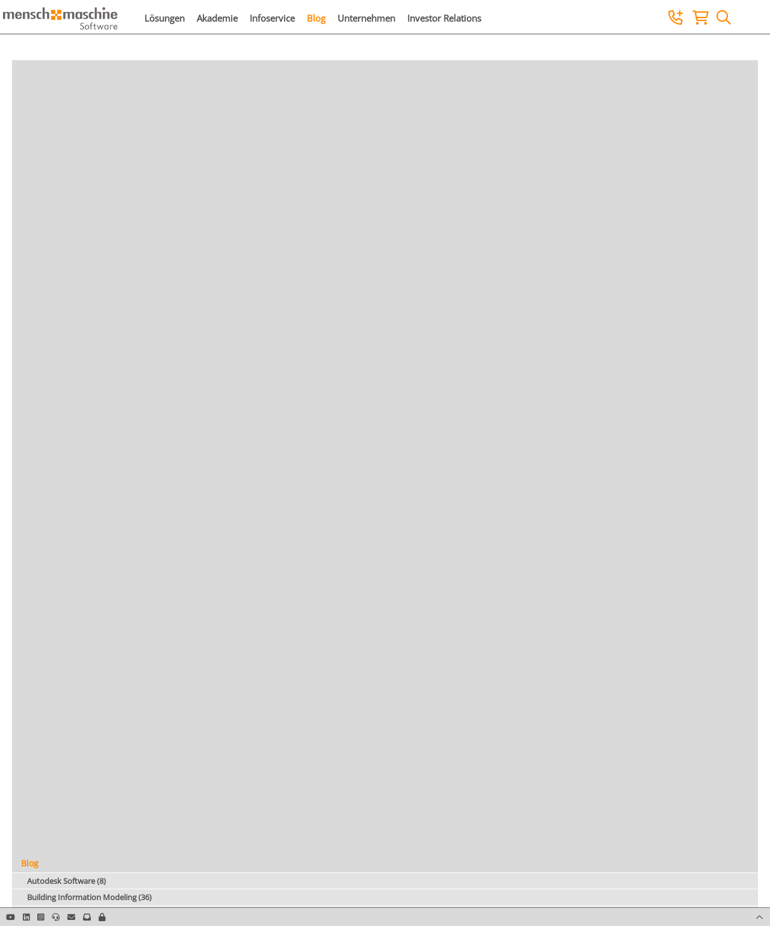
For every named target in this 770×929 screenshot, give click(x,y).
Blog (316, 18)
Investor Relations (444, 18)
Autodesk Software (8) (66, 880)
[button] (102, 917)
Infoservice (272, 18)
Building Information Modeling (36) (89, 897)
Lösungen (164, 18)
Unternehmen (366, 18)
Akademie (217, 18)
